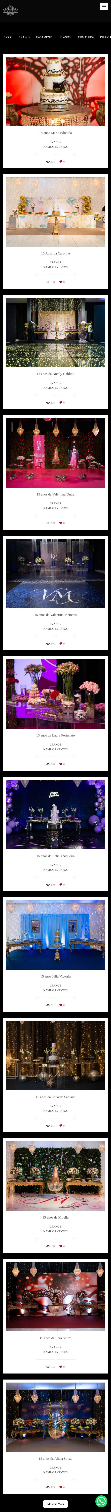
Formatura (85, 37)
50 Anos (65, 37)
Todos (7, 37)
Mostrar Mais (55, 1504)
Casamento (45, 37)
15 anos (24, 37)
